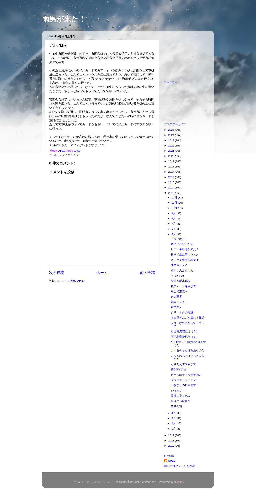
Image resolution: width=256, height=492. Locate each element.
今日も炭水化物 (180, 280)
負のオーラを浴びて (183, 286)
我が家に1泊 (178, 369)
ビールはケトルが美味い (186, 374)
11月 (174, 202)
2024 (171, 134)
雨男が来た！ (64, 19)
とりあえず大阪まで (183, 364)
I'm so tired (177, 275)
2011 (171, 440)
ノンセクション (69, 154)
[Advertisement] (184, 54)
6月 (173, 228)
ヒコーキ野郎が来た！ (185, 249)
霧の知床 (176, 307)
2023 (171, 140)
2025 (171, 129)
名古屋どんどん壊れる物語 (187, 317)
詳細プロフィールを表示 (179, 466)
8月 (173, 218)
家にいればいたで (182, 244)
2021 (171, 150)
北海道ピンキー (180, 265)
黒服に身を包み (180, 395)
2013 (171, 192)
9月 (173, 213)
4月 (173, 412)
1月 (173, 428)
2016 (171, 177)
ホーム (102, 273)
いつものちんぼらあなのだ (187, 350)
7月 (173, 223)
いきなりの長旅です (183, 385)
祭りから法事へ (180, 400)
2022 (171, 145)
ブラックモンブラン (183, 379)
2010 (171, 445)
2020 (171, 155)
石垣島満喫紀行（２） (185, 331)
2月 (173, 423)
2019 (171, 161)
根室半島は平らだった (185, 254)
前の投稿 (147, 273)
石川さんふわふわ (182, 270)
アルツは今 (178, 238)
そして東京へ (179, 291)
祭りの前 (176, 406)
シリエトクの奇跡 (182, 312)
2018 (171, 166)
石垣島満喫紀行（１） (185, 336)
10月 (174, 207)
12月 (174, 197)
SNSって (176, 390)
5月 (173, 234)
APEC (172, 460)
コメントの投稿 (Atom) (70, 280)
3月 (173, 418)
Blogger (178, 481)
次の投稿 (56, 273)
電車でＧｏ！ (179, 301)
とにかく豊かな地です (185, 259)
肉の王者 (176, 296)
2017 (171, 171)
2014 (171, 187)
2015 (171, 182)
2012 (171, 435)
